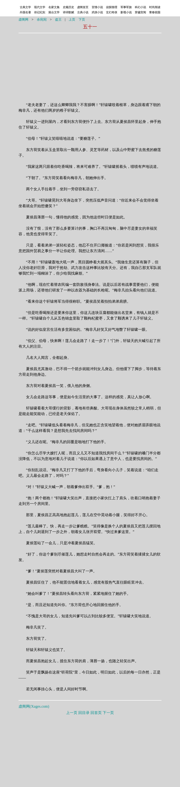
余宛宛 (42, 19)
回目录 (84, 713)
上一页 (71, 713)
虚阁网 (23, 19)
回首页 (96, 713)
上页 (72, 19)
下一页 (108, 713)
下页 (82, 19)
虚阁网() (34, 706)
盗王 (58, 19)
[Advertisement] (60, 65)
